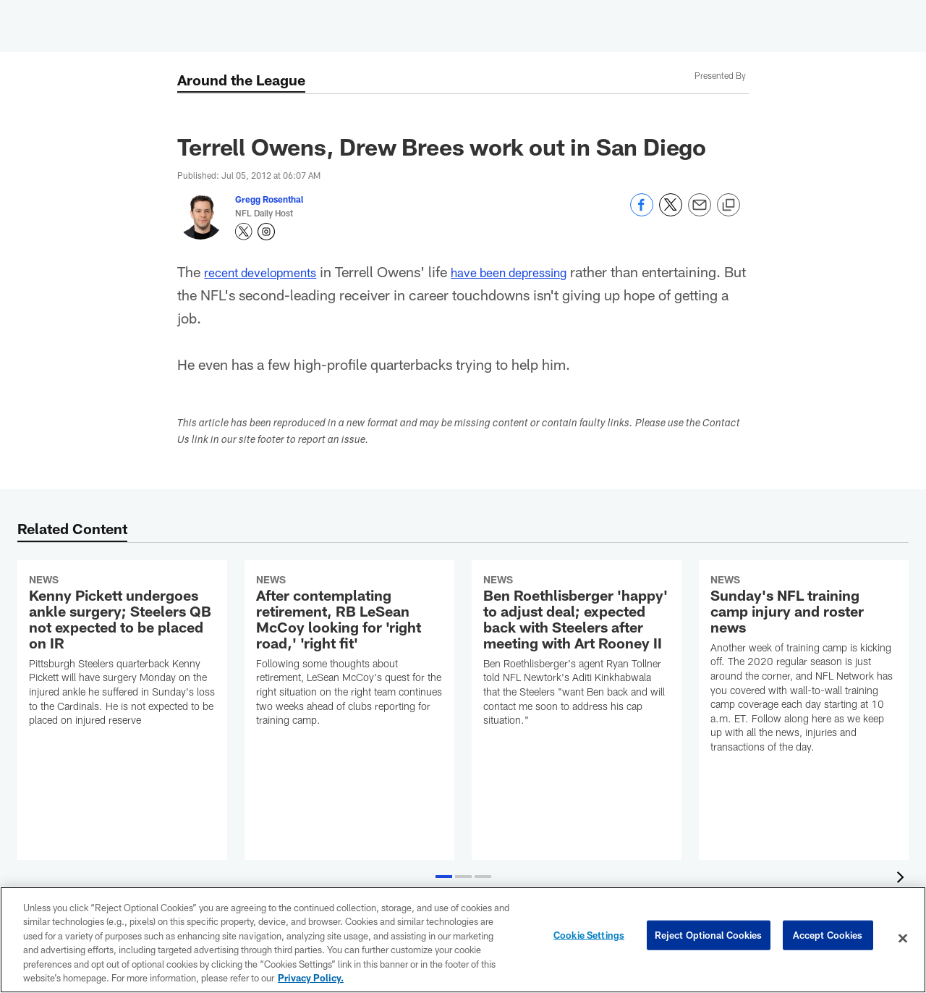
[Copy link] (728, 205)
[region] (463, 940)
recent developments (269, 271)
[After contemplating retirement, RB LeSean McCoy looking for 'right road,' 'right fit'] (349, 652)
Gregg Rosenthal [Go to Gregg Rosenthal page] (269, 199)
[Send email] (699, 212)
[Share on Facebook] (641, 212)
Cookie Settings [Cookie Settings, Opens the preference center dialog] (588, 938)
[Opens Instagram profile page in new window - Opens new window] (266, 231)
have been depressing (537, 271)
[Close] (903, 939)
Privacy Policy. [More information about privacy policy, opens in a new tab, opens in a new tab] (311, 978)
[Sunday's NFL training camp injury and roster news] (804, 665)
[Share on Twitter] (670, 212)
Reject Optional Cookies (709, 938)
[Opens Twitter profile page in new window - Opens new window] (243, 231)
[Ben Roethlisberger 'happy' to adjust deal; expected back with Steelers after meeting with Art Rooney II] (576, 652)
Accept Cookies (828, 938)
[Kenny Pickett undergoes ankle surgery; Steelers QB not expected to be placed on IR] (122, 652)
